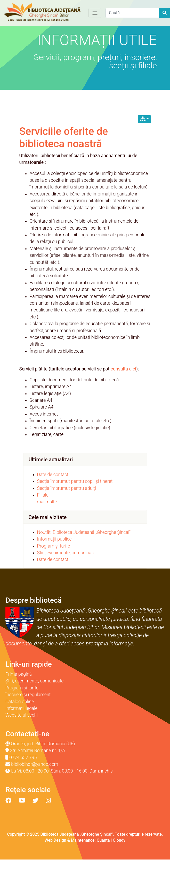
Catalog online (19, 701)
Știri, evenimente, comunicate (66, 552)
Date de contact (53, 474)
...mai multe (45, 501)
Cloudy (119, 840)
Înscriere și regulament (28, 694)
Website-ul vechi (21, 715)
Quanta (103, 840)
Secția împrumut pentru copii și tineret (75, 481)
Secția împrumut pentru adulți (66, 488)
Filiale (42, 495)
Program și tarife (53, 546)
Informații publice (54, 539)
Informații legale (21, 708)
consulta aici (123, 369)
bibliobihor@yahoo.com (34, 764)
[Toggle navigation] (94, 13)
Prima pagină (18, 674)
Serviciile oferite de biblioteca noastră (63, 137)
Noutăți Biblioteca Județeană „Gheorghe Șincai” (84, 532)
